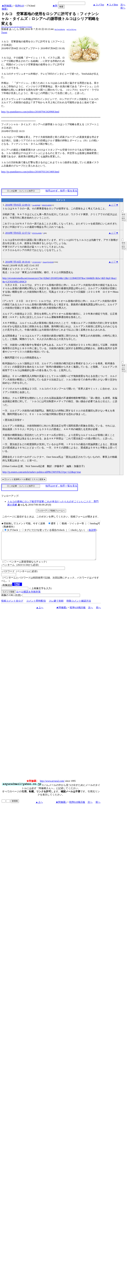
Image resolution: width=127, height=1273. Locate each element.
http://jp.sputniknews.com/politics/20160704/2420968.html (30, 111)
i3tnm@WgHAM (48, 262)
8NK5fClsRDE (46, 205)
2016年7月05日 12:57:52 (17, 233)
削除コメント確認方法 (79, 606)
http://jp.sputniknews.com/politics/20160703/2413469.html (30, 171)
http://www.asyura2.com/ (52, 786)
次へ (122, 4)
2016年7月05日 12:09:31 (17, 205)
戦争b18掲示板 (78, 613)
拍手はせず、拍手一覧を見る (61, 190)
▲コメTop (98, 4)
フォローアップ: (10, 496)
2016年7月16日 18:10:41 (17, 262)
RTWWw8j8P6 (37, 233)
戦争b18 (19, 5)
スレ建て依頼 (56, 606)
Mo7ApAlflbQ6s (59, 29)
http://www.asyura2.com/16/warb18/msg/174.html (16, 27)
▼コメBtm (112, 4)
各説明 (92, 530)
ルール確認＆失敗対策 (28, 597)
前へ (122, 8)
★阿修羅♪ (7, 5)
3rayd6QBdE (36, 205)
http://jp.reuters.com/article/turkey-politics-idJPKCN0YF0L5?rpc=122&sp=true (41, 472)
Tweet (4, 32)
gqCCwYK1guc (71, 29)
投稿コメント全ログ (12, 606)
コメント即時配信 (36, 606)
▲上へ (39, 613)
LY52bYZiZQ (36, 262)
